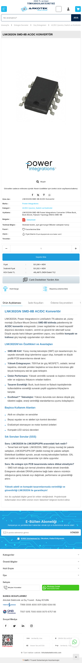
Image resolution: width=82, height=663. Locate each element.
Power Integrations (30, 204)
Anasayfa (5, 25)
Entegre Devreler (21, 25)
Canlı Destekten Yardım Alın (41, 280)
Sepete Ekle (41, 257)
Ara (76, 17)
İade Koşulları (35, 302)
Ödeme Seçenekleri (62, 302)
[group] (40, 96)
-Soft (25, 660)
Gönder (74, 532)
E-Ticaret (32, 660)
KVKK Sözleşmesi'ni (30, 538)
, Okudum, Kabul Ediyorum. (41, 538)
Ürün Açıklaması (12, 302)
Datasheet (31, 220)
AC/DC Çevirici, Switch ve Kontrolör (66, 25)
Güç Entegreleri (39, 25)
